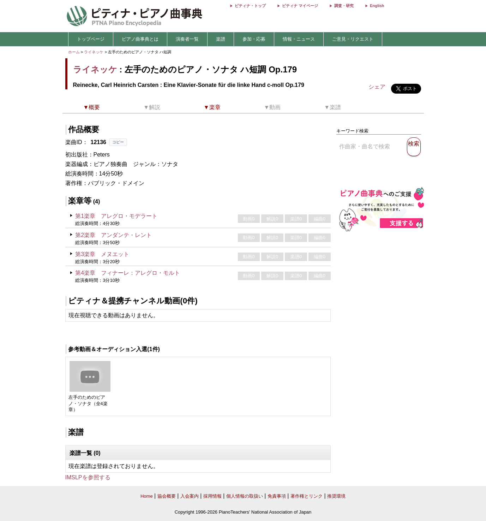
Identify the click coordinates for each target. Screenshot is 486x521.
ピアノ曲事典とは (140, 39)
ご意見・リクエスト (352, 39)
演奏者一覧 (187, 39)
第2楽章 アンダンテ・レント (113, 235)
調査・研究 (344, 6)
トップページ (90, 39)
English (377, 6)
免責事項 (277, 496)
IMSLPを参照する (87, 477)
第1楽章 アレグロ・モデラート (116, 216)
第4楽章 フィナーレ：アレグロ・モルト (127, 273)
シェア (376, 87)
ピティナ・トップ (250, 6)
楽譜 (220, 39)
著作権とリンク (306, 496)
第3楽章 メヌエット (102, 254)
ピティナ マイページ (300, 6)
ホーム (74, 52)
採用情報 (212, 496)
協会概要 (166, 496)
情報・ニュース (299, 39)
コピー (118, 142)
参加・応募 (253, 39)
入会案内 (189, 496)
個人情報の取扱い (244, 496)
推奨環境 (336, 496)
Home (146, 496)
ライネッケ (93, 52)
